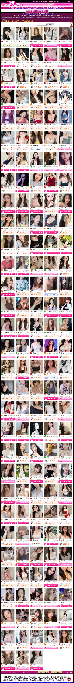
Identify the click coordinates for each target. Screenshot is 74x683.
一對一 (13, 41)
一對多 (41, 145)
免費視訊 (41, 41)
